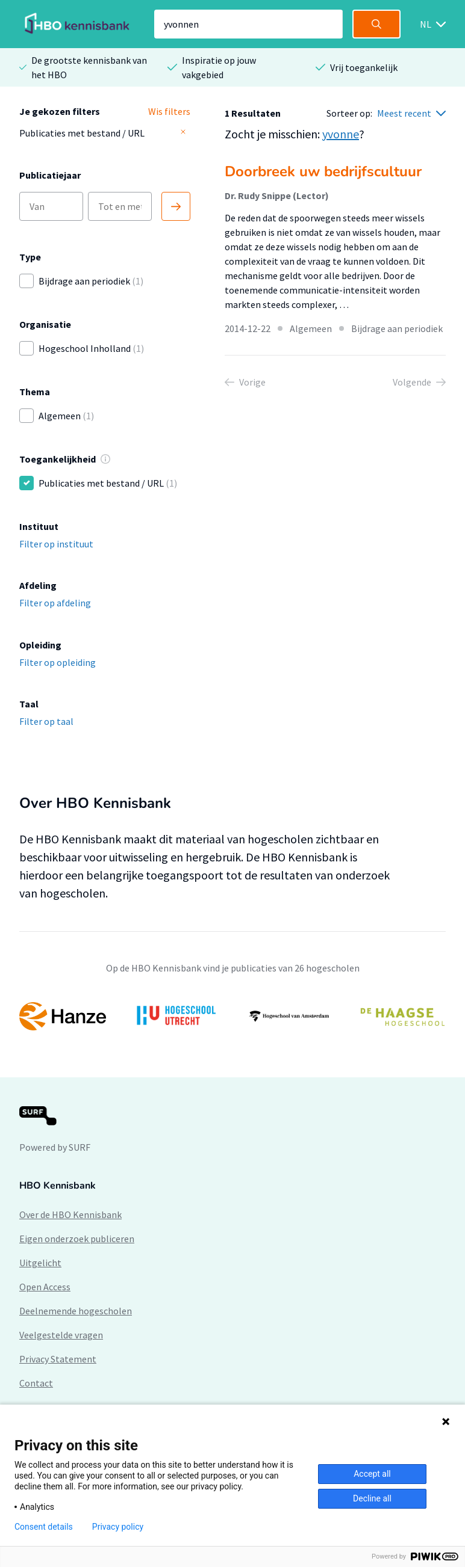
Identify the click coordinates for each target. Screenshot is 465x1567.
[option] (232, 1016)
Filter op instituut (56, 543)
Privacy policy (117, 1527)
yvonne (340, 133)
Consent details (43, 1527)
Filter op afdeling (55, 602)
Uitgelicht (40, 1263)
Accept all (372, 1474)
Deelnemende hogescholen (75, 1311)
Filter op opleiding (57, 662)
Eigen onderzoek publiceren (76, 1239)
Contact (36, 1383)
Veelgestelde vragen (61, 1335)
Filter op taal (46, 721)
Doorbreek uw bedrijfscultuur (323, 171)
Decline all (372, 1498)
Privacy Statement (57, 1359)
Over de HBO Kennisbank (70, 1214)
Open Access (44, 1287)
